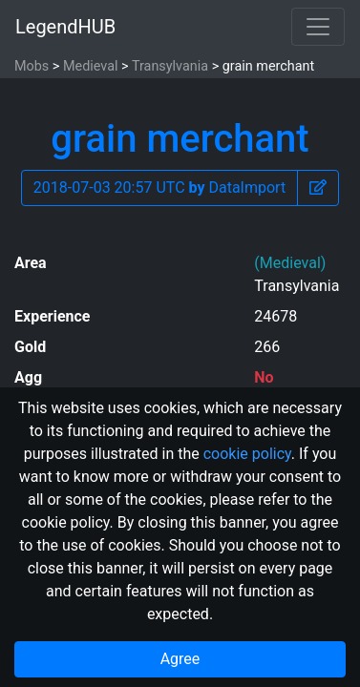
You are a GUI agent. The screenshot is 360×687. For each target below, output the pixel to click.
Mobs (31, 66)
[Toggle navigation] (318, 27)
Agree (180, 659)
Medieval (90, 66)
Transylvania (170, 66)
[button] (318, 188)
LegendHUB (65, 26)
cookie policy (247, 454)
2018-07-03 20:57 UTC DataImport (159, 187)
